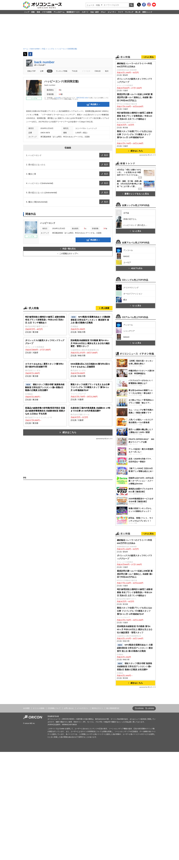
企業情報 (150, 816)
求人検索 (105, 308)
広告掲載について (54, 816)
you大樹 (57, 98)
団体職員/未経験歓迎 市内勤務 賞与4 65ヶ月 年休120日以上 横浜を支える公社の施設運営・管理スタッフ (134, 737)
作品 (49, 71)
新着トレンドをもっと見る (135, 227)
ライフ (120, 12)
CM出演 (97, 71)
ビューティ (112, 12)
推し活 (137, 12)
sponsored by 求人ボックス (104, 438)
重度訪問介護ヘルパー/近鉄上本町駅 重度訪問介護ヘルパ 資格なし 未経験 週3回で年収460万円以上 (135, 131)
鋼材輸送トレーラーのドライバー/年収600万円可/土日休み (134, 98)
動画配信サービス (73, 12)
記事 (41, 71)
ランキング (129, 12)
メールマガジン (82, 816)
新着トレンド (147, 12)
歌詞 (106, 71)
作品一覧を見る (68, 249)
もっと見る (135, 303)
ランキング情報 (61, 71)
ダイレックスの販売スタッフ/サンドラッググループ (134, 114)
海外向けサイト (97, 816)
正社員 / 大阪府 (45, 346)
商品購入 (93, 104)
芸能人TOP (31, 71)
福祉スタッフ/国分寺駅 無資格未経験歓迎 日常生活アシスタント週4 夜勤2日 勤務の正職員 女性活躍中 (134, 774)
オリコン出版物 (38, 816)
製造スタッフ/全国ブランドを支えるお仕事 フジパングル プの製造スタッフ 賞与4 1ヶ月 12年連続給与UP (134, 168)
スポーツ (85, 12)
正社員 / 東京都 (45, 324)
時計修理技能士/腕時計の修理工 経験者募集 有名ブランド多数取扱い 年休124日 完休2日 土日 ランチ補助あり (135, 149)
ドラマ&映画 (46, 12)
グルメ (103, 12)
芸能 (33, 12)
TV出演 (74, 71)
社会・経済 (94, 12)
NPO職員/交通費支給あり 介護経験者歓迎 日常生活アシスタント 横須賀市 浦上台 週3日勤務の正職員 (135, 756)
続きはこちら (69, 432)
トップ (26, 12)
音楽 (38, 12)
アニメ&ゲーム (59, 12)
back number (44, 62)
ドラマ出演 (86, 71)
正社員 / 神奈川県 (90, 324)
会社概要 (26, 816)
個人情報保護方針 (112, 816)
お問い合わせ (69, 816)
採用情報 (140, 816)
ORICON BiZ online (82, 98)
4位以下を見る (135, 340)
